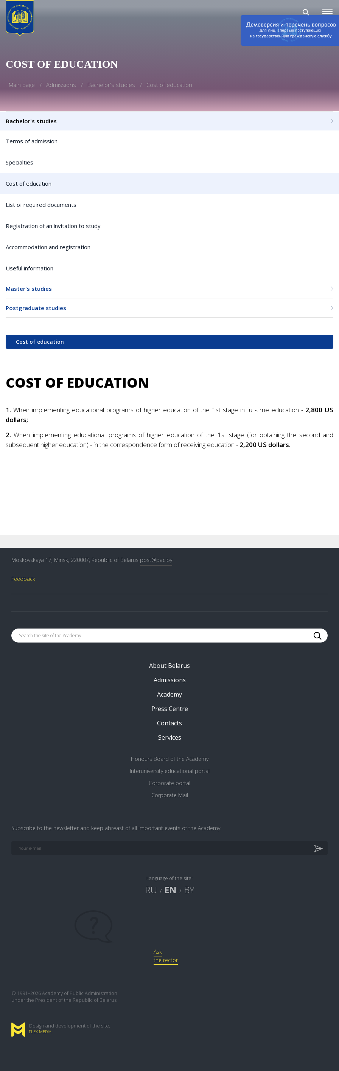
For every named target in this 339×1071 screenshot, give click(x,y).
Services (169, 737)
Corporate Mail (169, 795)
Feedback (23, 578)
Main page (22, 84)
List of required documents (41, 204)
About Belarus (169, 665)
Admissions (62, 84)
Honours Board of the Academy (169, 758)
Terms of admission (32, 141)
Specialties (19, 162)
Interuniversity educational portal (170, 771)
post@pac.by (156, 559)
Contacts (169, 723)
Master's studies (169, 288)
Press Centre (169, 709)
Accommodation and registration (48, 247)
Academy (169, 694)
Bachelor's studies (112, 84)
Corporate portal (169, 783)
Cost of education (28, 183)
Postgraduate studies (169, 308)
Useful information (29, 268)
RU (151, 889)
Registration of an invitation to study (53, 226)
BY (189, 889)
